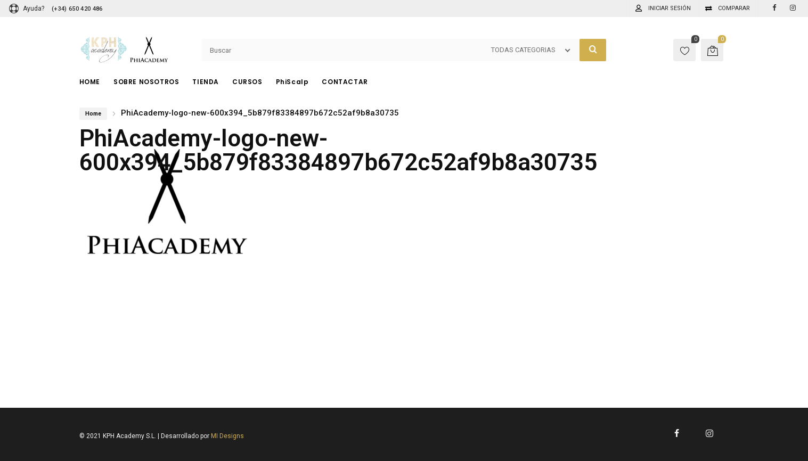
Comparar (734, 8)
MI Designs (227, 436)
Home (93, 113)
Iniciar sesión (669, 8)
